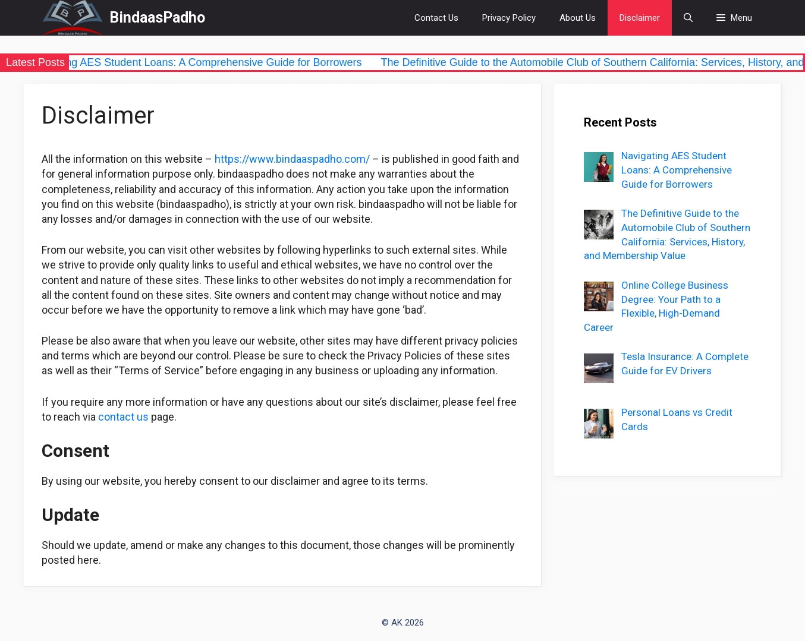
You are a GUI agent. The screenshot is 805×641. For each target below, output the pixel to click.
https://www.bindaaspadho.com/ (292, 159)
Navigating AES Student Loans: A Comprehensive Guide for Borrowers (199, 62)
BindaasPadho (157, 17)
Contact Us (436, 17)
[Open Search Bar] (688, 18)
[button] (734, 18)
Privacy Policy (509, 17)
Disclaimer (640, 17)
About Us (577, 17)
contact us (123, 417)
